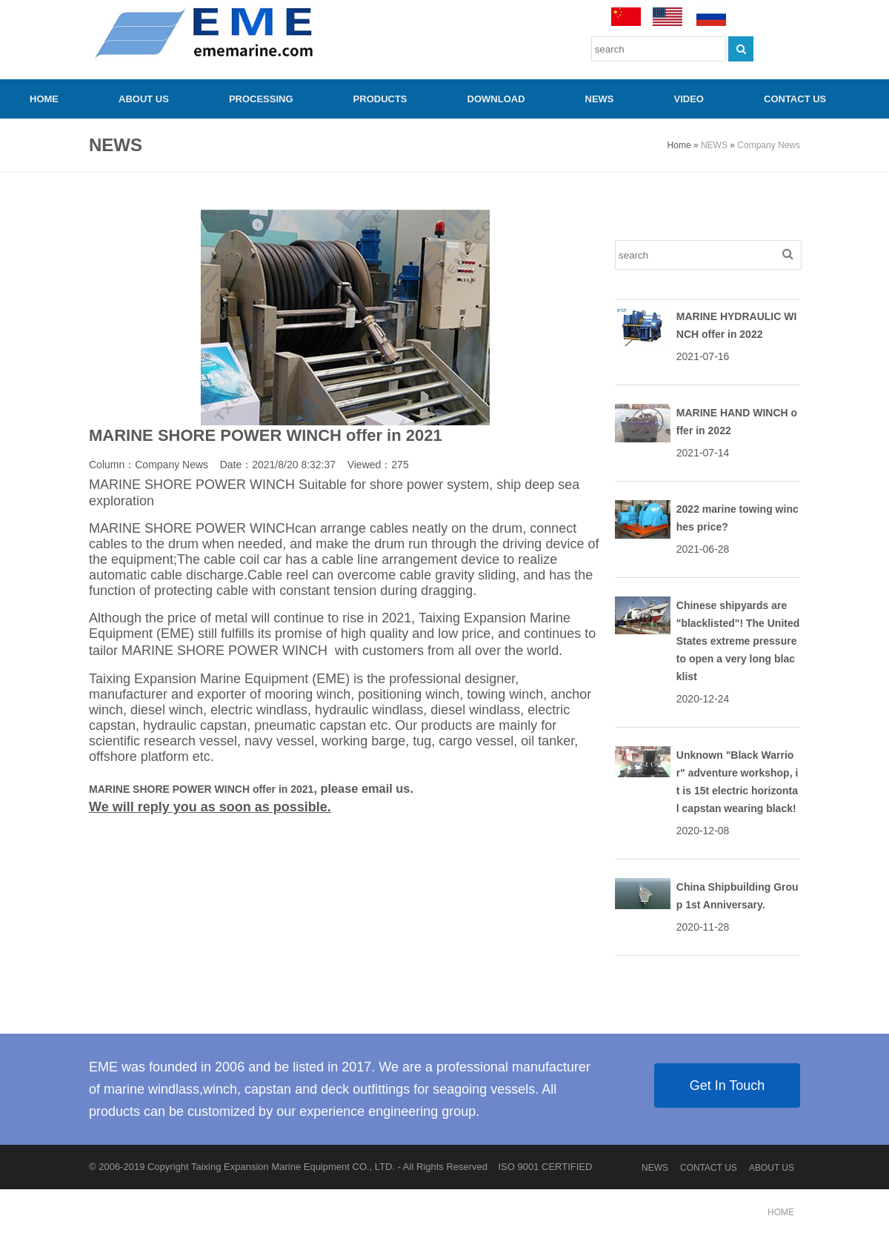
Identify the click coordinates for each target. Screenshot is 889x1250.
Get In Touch (727, 1085)
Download (496, 98)
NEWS (599, 98)
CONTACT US (795, 98)
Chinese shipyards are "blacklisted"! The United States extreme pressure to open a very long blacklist (738, 640)
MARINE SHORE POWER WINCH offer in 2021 (201, 789)
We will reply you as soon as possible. (210, 806)
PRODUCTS (380, 98)
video (689, 98)
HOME (44, 98)
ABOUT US (144, 98)
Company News (768, 145)
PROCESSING (261, 98)
